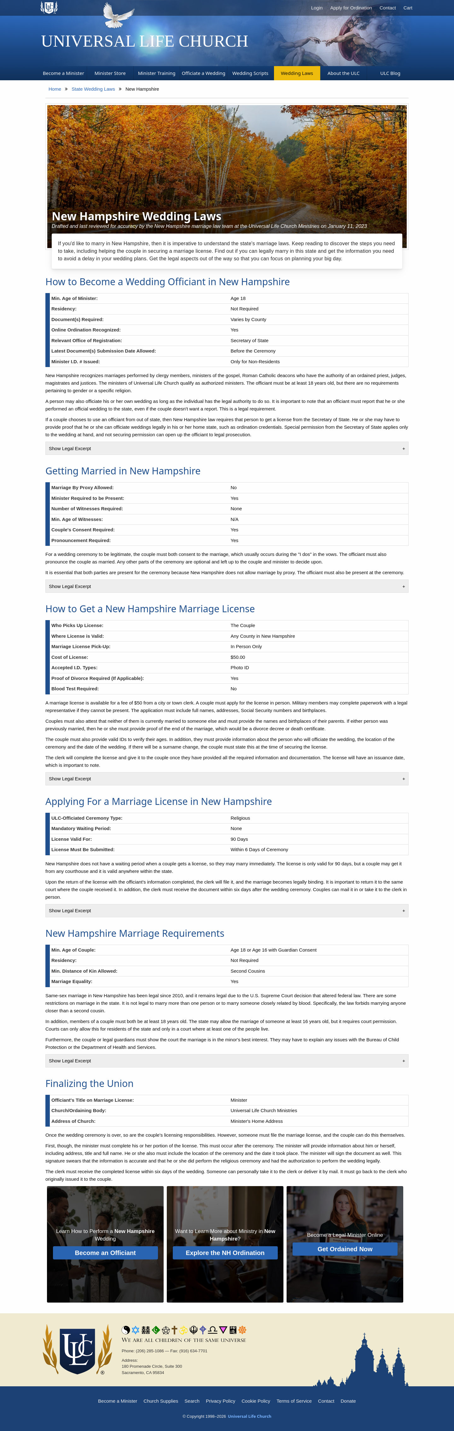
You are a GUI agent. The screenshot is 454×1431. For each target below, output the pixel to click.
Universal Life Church (144, 41)
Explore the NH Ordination (225, 1252)
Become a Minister (117, 1401)
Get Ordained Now (344, 1249)
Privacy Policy (220, 1401)
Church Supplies (160, 1401)
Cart (408, 7)
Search (192, 1401)
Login (317, 7)
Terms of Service (294, 1401)
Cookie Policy (256, 1401)
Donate (348, 1401)
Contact (388, 7)
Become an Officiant (105, 1252)
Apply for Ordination (351, 7)
